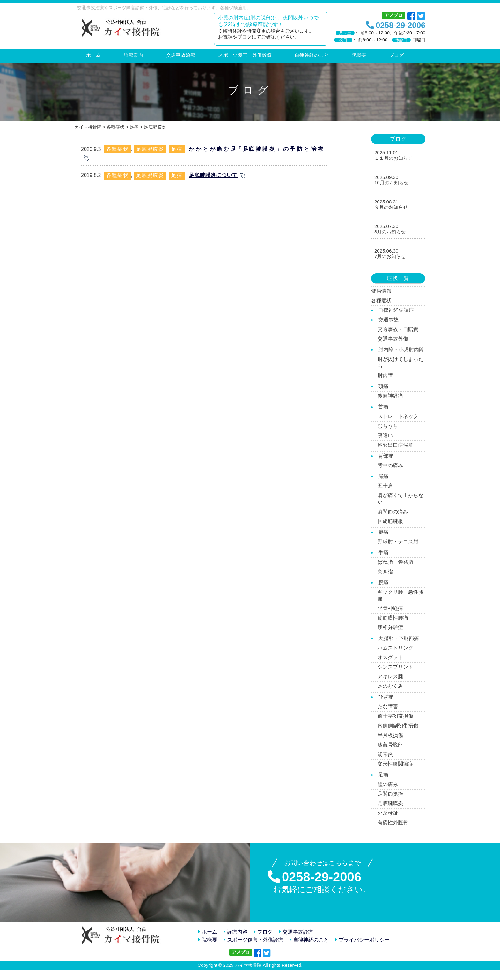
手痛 (383, 552)
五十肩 (385, 486)
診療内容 (235, 932)
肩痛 (383, 476)
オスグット (390, 657)
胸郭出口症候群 (395, 445)
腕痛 (383, 532)
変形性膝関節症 (395, 764)
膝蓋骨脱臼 (390, 744)
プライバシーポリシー (362, 940)
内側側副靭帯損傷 (398, 725)
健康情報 (381, 291)
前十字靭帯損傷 (395, 716)
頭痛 (383, 386)
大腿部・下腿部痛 (398, 638)
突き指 (385, 571)
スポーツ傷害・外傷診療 (253, 940)
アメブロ (393, 15)
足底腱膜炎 (150, 149)
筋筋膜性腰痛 (393, 618)
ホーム (207, 932)
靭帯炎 (385, 754)
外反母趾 (388, 813)
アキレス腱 (390, 676)
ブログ (263, 932)
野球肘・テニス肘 (398, 541)
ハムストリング (395, 647)
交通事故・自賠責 (398, 329)
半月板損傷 (390, 735)
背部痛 (385, 456)
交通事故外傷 (393, 339)
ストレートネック (398, 416)
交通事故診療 (296, 932)
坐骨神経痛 (390, 608)
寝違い (385, 435)
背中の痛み (390, 465)
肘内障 (385, 375)
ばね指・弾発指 (395, 562)
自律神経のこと (309, 940)
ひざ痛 (385, 697)
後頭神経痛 (390, 396)
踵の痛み (388, 784)
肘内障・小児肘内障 (401, 349)
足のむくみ (390, 686)
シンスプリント (395, 667)
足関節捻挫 (390, 794)
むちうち (388, 426)
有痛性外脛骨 (393, 822)
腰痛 (383, 582)
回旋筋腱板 (390, 521)
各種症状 (117, 149)
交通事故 (388, 319)
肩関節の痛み (393, 511)
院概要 (207, 940)
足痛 (176, 149)
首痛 (383, 406)
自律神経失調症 (396, 310)
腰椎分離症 (390, 627)
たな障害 (388, 706)
